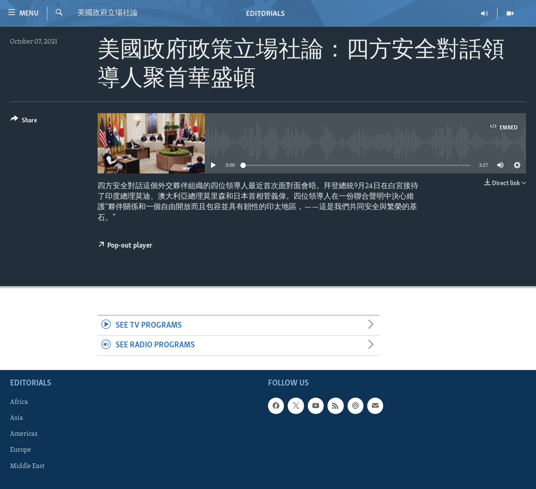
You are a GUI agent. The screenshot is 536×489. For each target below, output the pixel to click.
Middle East (27, 466)
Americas (24, 434)
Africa (19, 402)
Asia (16, 418)
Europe (20, 450)
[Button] (23, 121)
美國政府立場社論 (107, 13)
